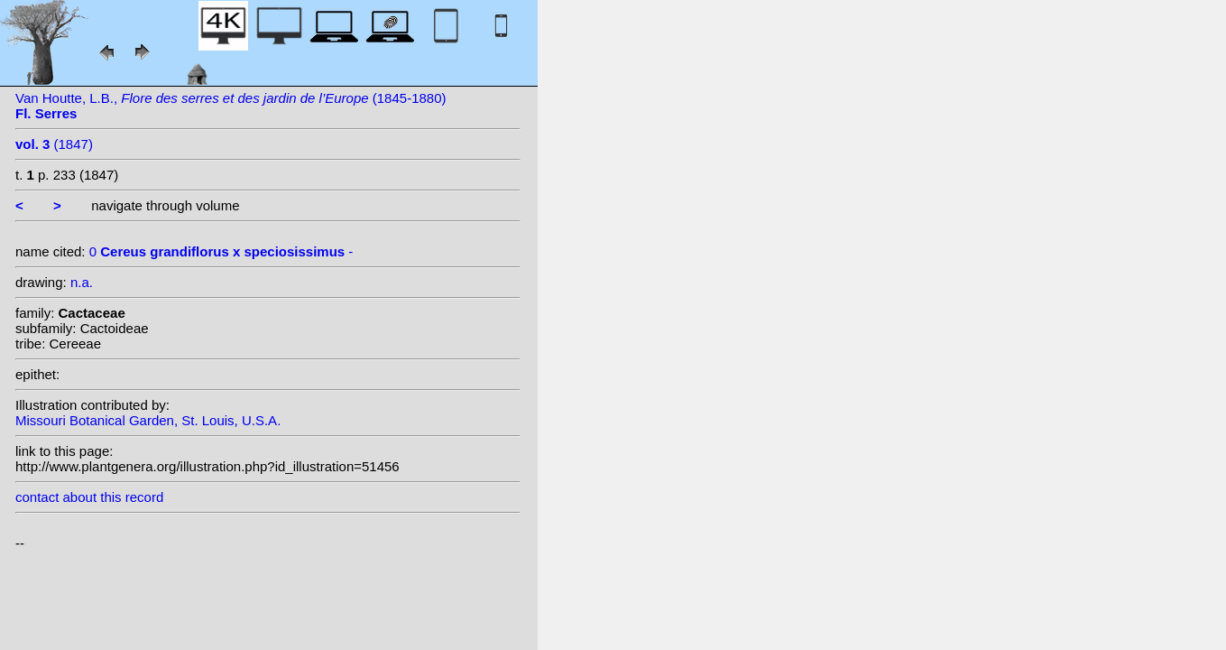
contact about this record (89, 497)
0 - (221, 251)
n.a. (81, 282)
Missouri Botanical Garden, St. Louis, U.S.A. (148, 420)
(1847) (54, 144)
